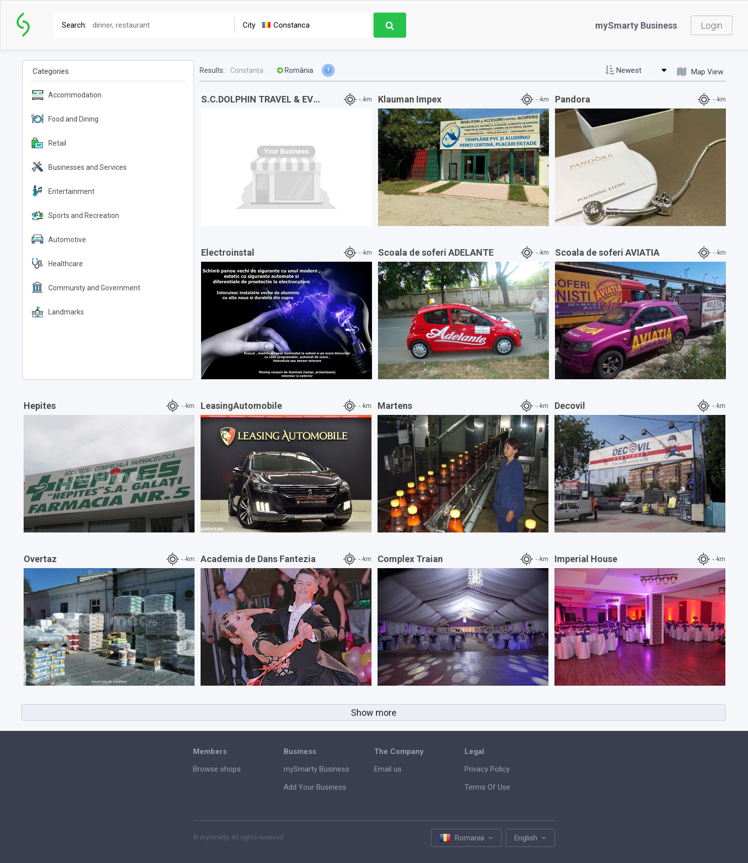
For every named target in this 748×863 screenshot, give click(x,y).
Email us (388, 769)
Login (711, 25)
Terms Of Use (487, 787)
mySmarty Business (636, 25)
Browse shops (217, 769)
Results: (212, 70)
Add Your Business (315, 787)
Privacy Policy (487, 769)
